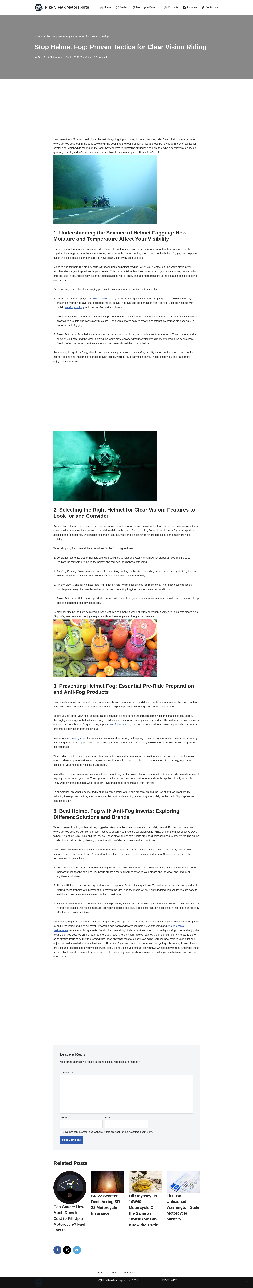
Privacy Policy (168, 1280)
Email (109, 1117)
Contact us (128, 1272)
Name (64, 1117)
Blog (100, 1272)
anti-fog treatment (120, 724)
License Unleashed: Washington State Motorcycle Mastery (183, 1207)
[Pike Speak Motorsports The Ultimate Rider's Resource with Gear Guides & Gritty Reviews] (62, 7)
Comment (66, 1072)
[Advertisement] (126, 103)
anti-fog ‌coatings (74, 307)
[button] (158, 7)
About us (113, 1272)
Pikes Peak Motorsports (50, 57)
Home (37, 36)
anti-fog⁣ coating (101, 298)
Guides (46, 36)
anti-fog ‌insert (78, 738)
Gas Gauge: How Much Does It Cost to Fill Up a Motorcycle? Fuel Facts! (69, 1218)
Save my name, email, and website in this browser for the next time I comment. (108, 1132)
